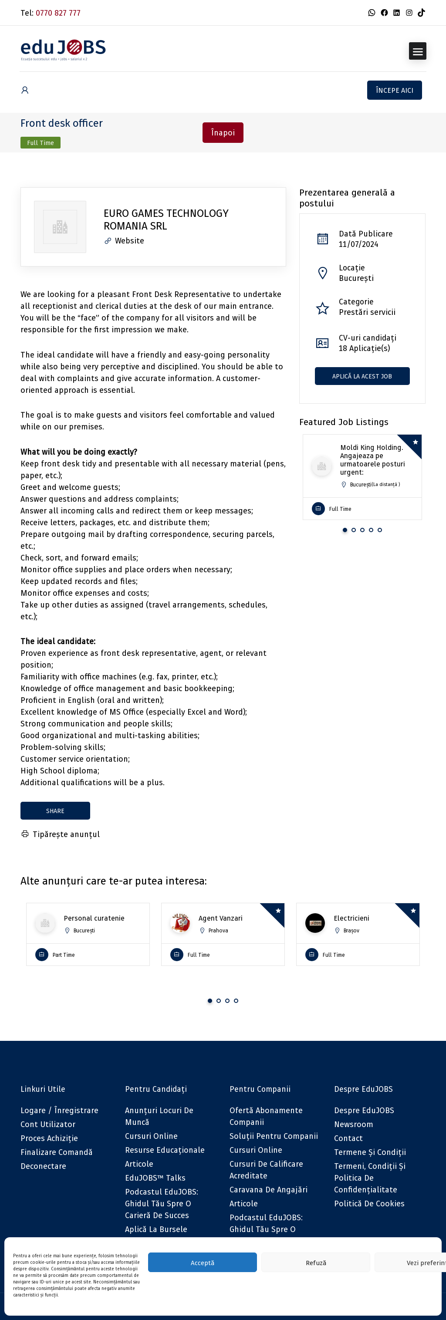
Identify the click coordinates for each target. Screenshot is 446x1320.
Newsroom (353, 1124)
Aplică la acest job (362, 376)
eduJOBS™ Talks (155, 1177)
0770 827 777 (58, 12)
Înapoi (223, 132)
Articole (139, 1163)
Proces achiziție (49, 1138)
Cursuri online (151, 1136)
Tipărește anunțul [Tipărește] (60, 834)
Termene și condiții (370, 1152)
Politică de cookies (369, 1203)
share (55, 810)
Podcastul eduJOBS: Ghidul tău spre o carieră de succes (161, 1203)
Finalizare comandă (56, 1152)
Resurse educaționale (165, 1150)
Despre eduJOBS (364, 1110)
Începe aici (394, 90)
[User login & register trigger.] (25, 90)
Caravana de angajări (268, 1189)
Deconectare (43, 1166)
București (356, 278)
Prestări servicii (367, 312)
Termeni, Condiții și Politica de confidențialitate (369, 1177)
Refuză (316, 1262)
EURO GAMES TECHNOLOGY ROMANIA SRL (166, 219)
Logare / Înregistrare (59, 1110)
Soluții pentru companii (274, 1136)
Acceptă (202, 1262)
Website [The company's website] (124, 240)
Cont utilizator (47, 1124)
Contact (348, 1138)
